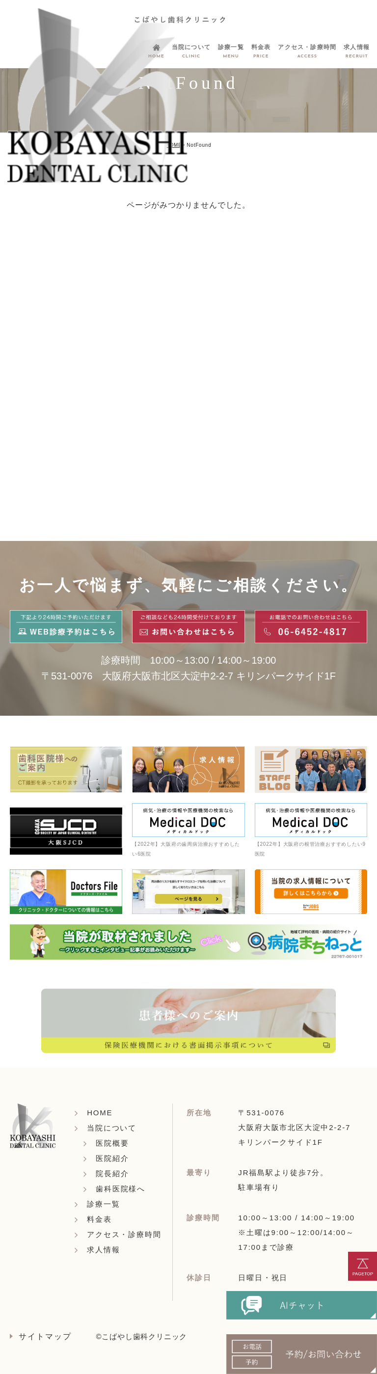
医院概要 (112, 1143)
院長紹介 (112, 1173)
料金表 (99, 1219)
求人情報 (103, 1249)
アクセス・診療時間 (124, 1234)
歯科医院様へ (120, 1189)
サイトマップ (45, 1336)
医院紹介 (112, 1158)
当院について (111, 1128)
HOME (173, 145)
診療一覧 (103, 1204)
